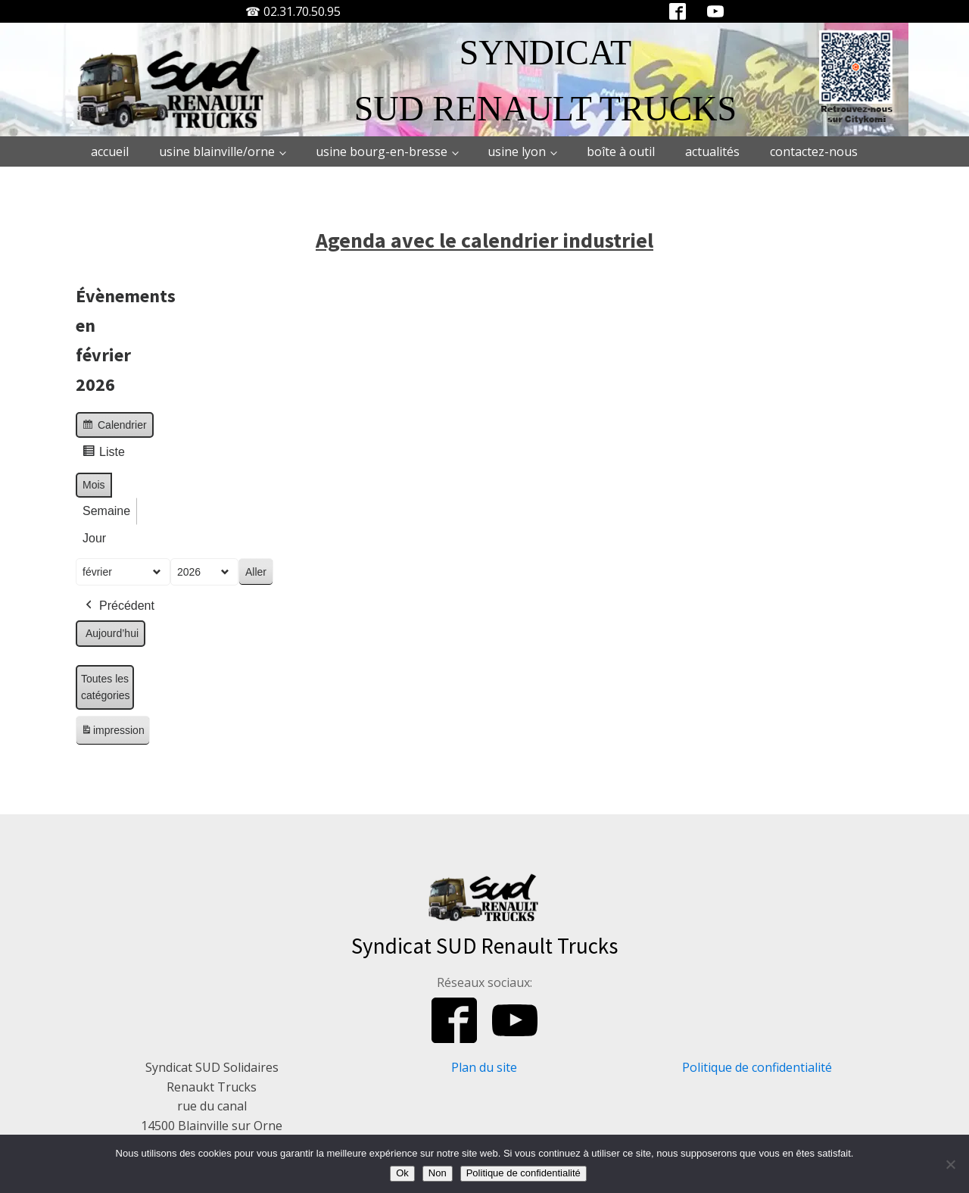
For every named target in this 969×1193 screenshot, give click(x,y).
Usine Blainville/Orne (217, 151)
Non (437, 1173)
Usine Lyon (517, 151)
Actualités (712, 151)
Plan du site (484, 1067)
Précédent (118, 606)
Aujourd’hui (112, 633)
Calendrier (114, 426)
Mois (94, 485)
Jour (94, 537)
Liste (103, 454)
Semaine (106, 510)
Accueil (110, 151)
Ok (402, 1173)
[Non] (950, 1164)
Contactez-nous (814, 151)
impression (112, 733)
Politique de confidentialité (757, 1067)
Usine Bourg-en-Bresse (381, 151)
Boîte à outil (621, 151)
